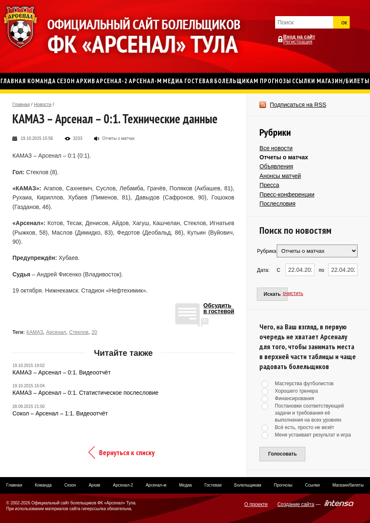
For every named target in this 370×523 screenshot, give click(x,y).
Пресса (269, 185)
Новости (43, 104)
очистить (293, 293)
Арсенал (56, 332)
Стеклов (78, 332)
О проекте (256, 504)
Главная (21, 104)
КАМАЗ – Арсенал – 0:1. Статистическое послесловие (85, 392)
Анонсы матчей (280, 176)
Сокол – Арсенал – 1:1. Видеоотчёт (60, 413)
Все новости (276, 148)
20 (94, 332)
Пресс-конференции (286, 194)
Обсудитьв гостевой (219, 308)
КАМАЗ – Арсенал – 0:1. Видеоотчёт (61, 372)
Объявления (276, 166)
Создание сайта (295, 504)
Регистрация (297, 42)
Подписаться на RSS (298, 104)
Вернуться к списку (127, 452)
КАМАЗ (35, 332)
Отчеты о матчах (283, 157)
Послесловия (277, 203)
